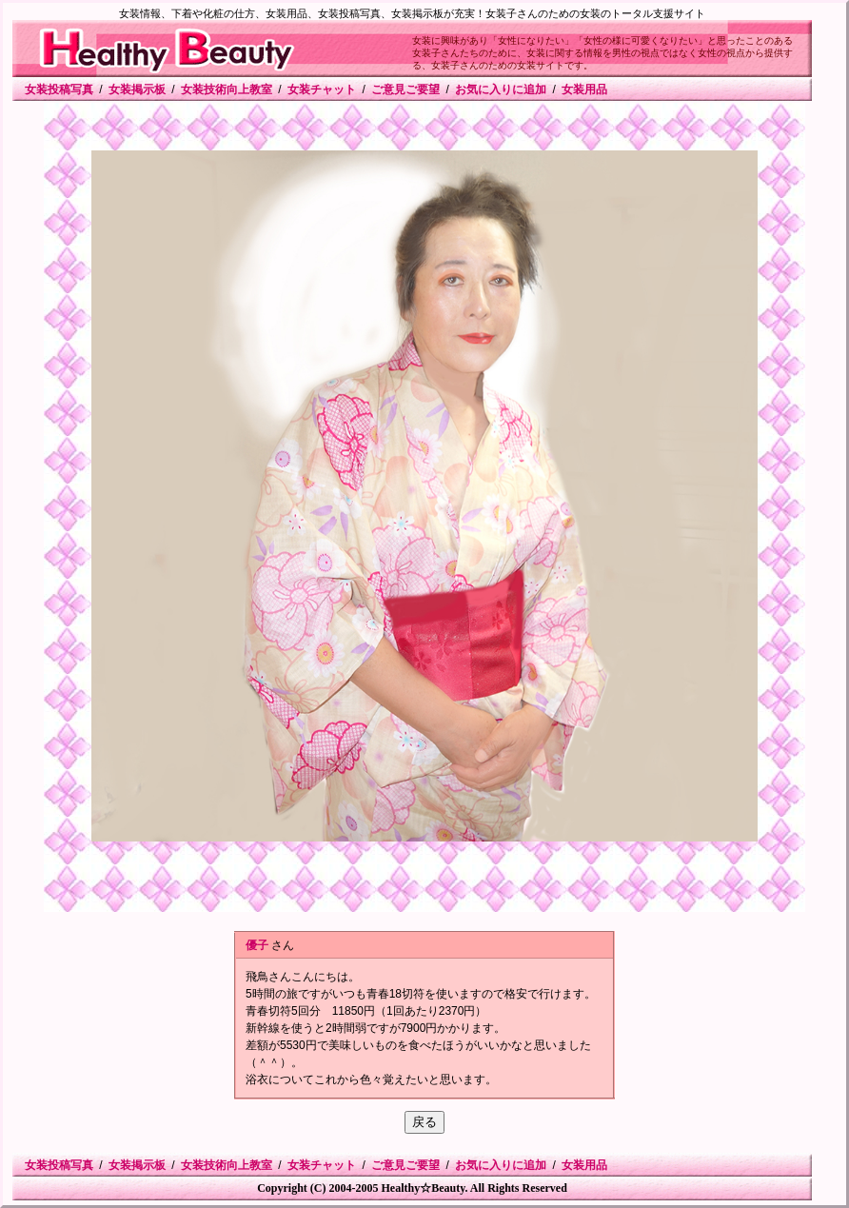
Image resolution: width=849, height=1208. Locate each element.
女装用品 (584, 89)
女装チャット (321, 89)
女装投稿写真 (59, 89)
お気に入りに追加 (500, 89)
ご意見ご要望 (405, 89)
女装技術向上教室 (226, 89)
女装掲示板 (137, 89)
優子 (257, 945)
